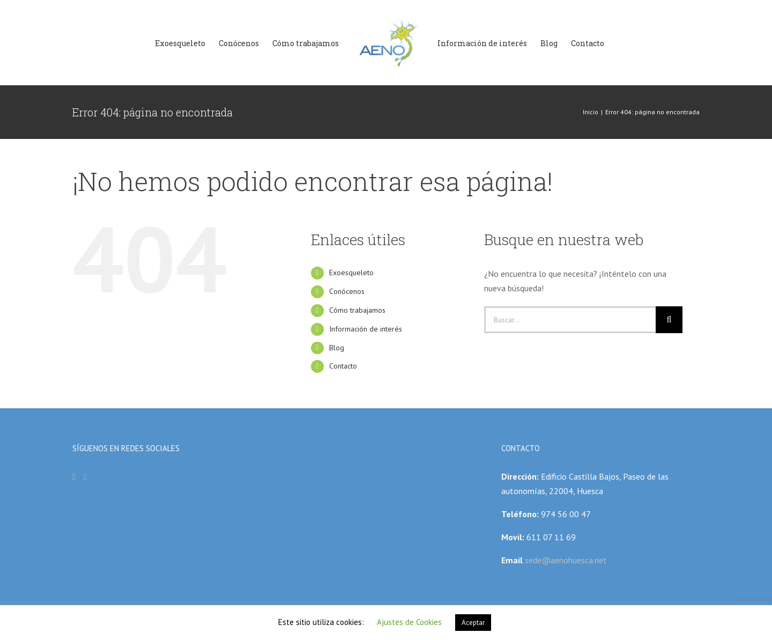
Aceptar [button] (473, 622)
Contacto (343, 366)
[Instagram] (85, 477)
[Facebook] (74, 477)
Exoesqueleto (351, 272)
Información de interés (365, 329)
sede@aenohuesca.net (565, 560)
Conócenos (347, 291)
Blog (336, 347)
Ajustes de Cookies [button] (409, 622)
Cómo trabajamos (357, 310)
